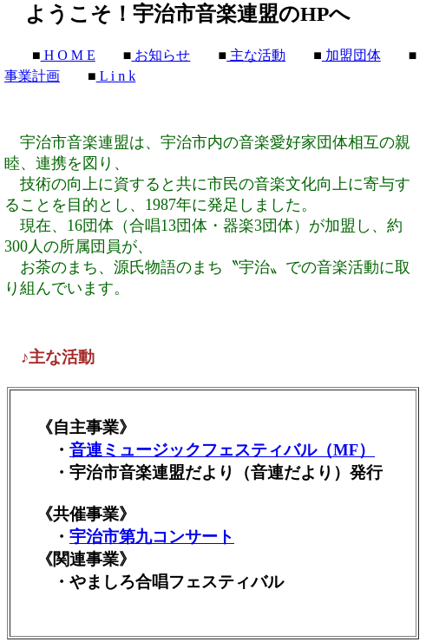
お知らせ (160, 55)
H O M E (68, 55)
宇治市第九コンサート (151, 536)
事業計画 (32, 76)
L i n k (116, 76)
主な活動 (255, 55)
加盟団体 (351, 55)
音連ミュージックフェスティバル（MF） (222, 450)
